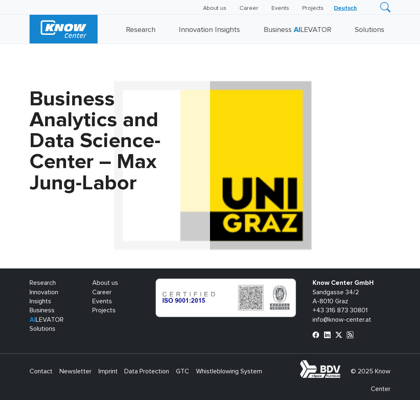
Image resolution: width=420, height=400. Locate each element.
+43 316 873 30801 (340, 310)
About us (214, 8)
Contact (41, 371)
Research (140, 30)
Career (249, 8)
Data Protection (146, 371)
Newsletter (75, 371)
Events (280, 8)
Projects (313, 8)
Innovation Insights (209, 30)
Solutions (369, 30)
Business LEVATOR (297, 30)
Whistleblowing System (229, 371)
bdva (342, 364)
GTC (182, 371)
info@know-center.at (342, 319)
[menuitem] (345, 8)
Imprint (108, 371)
